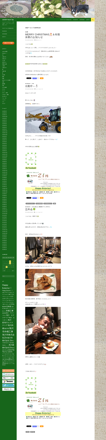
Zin (33, 83)
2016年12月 (4, 229)
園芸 (10, 358)
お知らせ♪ (36, 206)
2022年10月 (4, 134)
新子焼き (32, 431)
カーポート (10, 300)
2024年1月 (4, 114)
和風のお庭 (4, 64)
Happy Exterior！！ (7, 290)
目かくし (6, 360)
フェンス (8, 302)
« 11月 (4, 270)
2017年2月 (4, 226)
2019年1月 (4, 186)
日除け (3, 362)
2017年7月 (4, 218)
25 (6, 267)
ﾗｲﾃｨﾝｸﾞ (3, 103)
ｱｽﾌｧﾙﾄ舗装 (4, 87)
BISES (4, 364)
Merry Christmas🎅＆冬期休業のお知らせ (42, 36)
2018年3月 (4, 204)
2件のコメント (39, 40)
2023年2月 (4, 127)
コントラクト (9, 355)
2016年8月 (4, 236)
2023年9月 (4, 118)
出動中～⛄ (31, 86)
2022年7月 (4, 139)
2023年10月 (4, 116)
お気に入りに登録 (8, 43)
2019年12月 (4, 170)
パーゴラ (12, 360)
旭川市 (6, 328)
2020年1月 (4, 168)
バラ (12, 358)
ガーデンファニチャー (9, 362)
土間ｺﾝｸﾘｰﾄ (4, 67)
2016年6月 (4, 240)
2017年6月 (4, 220)
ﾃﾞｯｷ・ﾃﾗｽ (4, 98)
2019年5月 (4, 183)
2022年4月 (4, 145)
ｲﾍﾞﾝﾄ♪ (44, 206)
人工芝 (3, 60)
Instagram (82, 19)
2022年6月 (4, 141)
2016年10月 (4, 233)
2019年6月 (4, 181)
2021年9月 (4, 157)
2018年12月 (4, 188)
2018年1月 (4, 208)
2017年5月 (4, 222)
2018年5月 (4, 201)
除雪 (54, 203)
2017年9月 (4, 215)
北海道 (8, 306)
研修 (3, 78)
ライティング (10, 363)
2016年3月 (4, 245)
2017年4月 (4, 224)
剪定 (6, 359)
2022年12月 (4, 130)
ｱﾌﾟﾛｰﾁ (3, 89)
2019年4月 (4, 184)
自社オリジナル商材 (6, 80)
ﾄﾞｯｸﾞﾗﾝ (3, 99)
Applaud (34, 78)
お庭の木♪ (4, 56)
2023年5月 (4, 121)
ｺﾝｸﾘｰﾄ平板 (11, 354)
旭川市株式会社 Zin (48, 203)
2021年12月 (4, 152)
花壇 (3, 82)
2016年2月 (4, 247)
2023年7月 (4, 120)
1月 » (13, 270)
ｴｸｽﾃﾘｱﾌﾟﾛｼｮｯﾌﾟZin (8, 20)
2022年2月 (4, 148)
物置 (3, 76)
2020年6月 (4, 159)
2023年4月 (4, 123)
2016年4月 (4, 244)
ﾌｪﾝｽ (3, 101)
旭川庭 (11, 345)
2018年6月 (4, 199)
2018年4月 (4, 202)
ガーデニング (6, 358)
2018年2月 (4, 206)
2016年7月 (4, 238)
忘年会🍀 (30, 209)
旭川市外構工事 (39, 203)
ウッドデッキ (7, 296)
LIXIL (3, 292)
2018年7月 (4, 197)
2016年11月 (4, 231)
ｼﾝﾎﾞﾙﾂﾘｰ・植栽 (5, 94)
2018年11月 (4, 190)
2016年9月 (4, 235)
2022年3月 (4, 147)
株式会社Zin (7, 347)
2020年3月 (4, 165)
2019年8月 (4, 177)
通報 (42, 78)
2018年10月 (4, 192)
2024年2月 (4, 113)
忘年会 (28, 431)
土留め (3, 65)
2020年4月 (4, 163)
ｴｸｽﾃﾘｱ (7, 354)
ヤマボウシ (6, 304)
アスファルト (9, 292)
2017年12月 (4, 209)
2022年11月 (4, 132)
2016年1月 (4, 249)
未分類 (26, 31)
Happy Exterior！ (30, 203)
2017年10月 (4, 213)
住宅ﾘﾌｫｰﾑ (4, 62)
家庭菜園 (4, 313)
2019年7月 (4, 179)
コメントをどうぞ (39, 89)
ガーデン (5, 355)
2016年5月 (4, 242)
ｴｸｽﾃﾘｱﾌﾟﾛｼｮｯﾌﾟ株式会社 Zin (65, 19)
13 (10, 263)
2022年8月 (4, 138)
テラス (9, 360)
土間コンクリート (9, 308)
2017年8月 (4, 217)
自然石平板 (11, 350)
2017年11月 (4, 211)
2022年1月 (4, 150)
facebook (75, 19)
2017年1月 (4, 227)
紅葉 (7, 350)
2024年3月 (4, 111)
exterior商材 (4, 51)
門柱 (3, 85)
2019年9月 (4, 175)
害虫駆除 (9, 359)
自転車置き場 (5, 363)
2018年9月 (4, 193)
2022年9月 (4, 136)
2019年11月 (4, 172)
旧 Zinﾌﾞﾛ (88, 19)
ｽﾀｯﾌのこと (48, 206)
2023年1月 (4, 129)
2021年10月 (4, 156)
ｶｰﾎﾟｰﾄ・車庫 (5, 92)
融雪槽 (3, 83)
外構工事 (40, 206)
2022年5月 (4, 143)
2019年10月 (4, 174)
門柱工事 (7, 352)
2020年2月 (4, 166)
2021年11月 (4, 154)
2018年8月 (4, 195)
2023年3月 (4, 125)
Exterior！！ (28, 83)
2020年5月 (4, 161)
